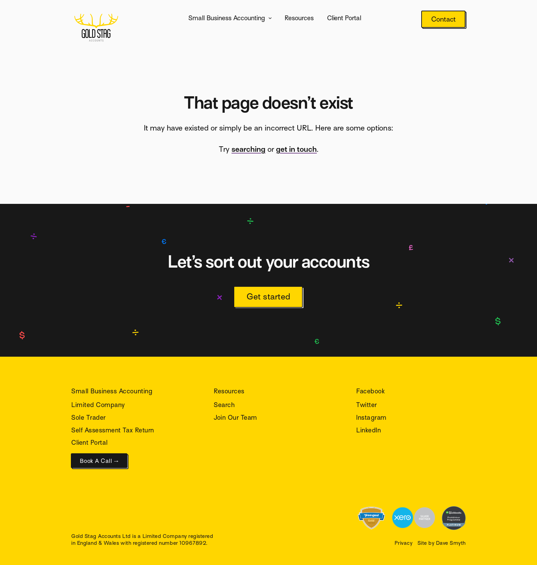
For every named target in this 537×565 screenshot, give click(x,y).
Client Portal (344, 18)
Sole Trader (88, 417)
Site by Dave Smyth (441, 543)
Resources (299, 18)
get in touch (296, 149)
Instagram (371, 417)
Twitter (366, 404)
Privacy (404, 543)
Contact (443, 19)
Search (224, 404)
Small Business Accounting (226, 18)
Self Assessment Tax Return (112, 430)
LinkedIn (368, 430)
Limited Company (98, 404)
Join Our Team (235, 417)
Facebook (370, 391)
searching (248, 149)
